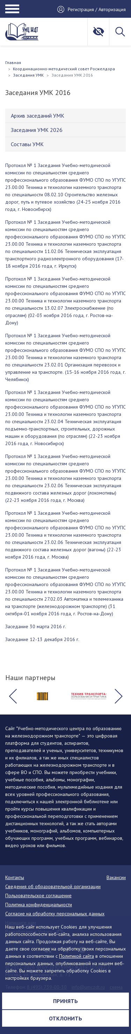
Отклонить (65, 1018)
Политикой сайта (76, 956)
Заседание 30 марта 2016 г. (35, 626)
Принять (65, 1000)
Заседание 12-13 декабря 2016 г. (42, 639)
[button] (12, 696)
